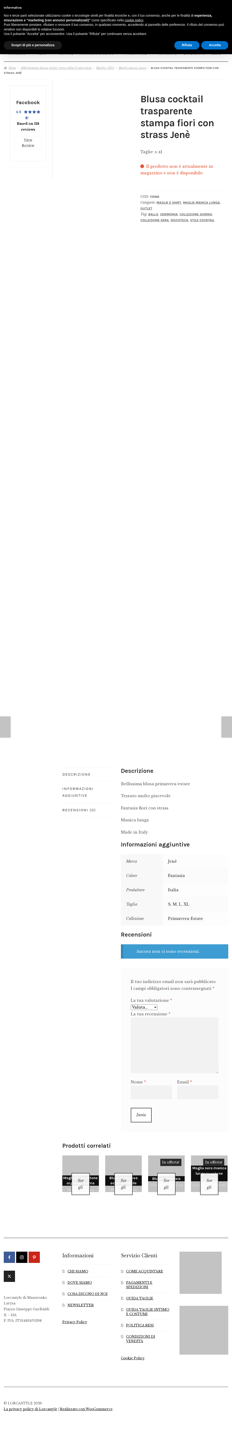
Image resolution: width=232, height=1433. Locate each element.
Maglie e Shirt (105, 65)
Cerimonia (169, 212)
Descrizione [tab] (76, 772)
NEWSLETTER (80, 1297)
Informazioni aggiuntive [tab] (78, 790)
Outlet (146, 206)
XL (186, 901)
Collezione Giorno (196, 212)
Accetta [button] (215, 45)
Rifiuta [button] (187, 45)
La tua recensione (150, 1011)
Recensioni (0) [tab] (79, 808)
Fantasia (176, 873)
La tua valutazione (151, 998)
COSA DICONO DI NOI (87, 1286)
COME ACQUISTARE (144, 1263)
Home (12, 65)
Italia (173, 887)
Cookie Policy (133, 1350)
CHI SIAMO (77, 1263)
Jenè (172, 859)
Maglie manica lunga (132, 65)
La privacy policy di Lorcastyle (30, 1401)
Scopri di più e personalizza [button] (32, 45)
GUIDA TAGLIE (139, 1290)
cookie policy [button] (134, 20)
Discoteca (179, 218)
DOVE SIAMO (79, 1275)
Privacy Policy (74, 1314)
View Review (28, 139)
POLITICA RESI (140, 1317)
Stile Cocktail (202, 218)
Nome (138, 1080)
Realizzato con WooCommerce (86, 1401)
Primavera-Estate (185, 916)
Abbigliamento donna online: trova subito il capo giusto (56, 65)
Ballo (153, 212)
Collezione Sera (154, 218)
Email (184, 1080)
